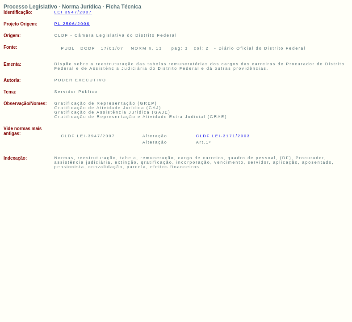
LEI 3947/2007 (73, 12)
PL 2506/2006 (72, 23)
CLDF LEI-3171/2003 (223, 136)
